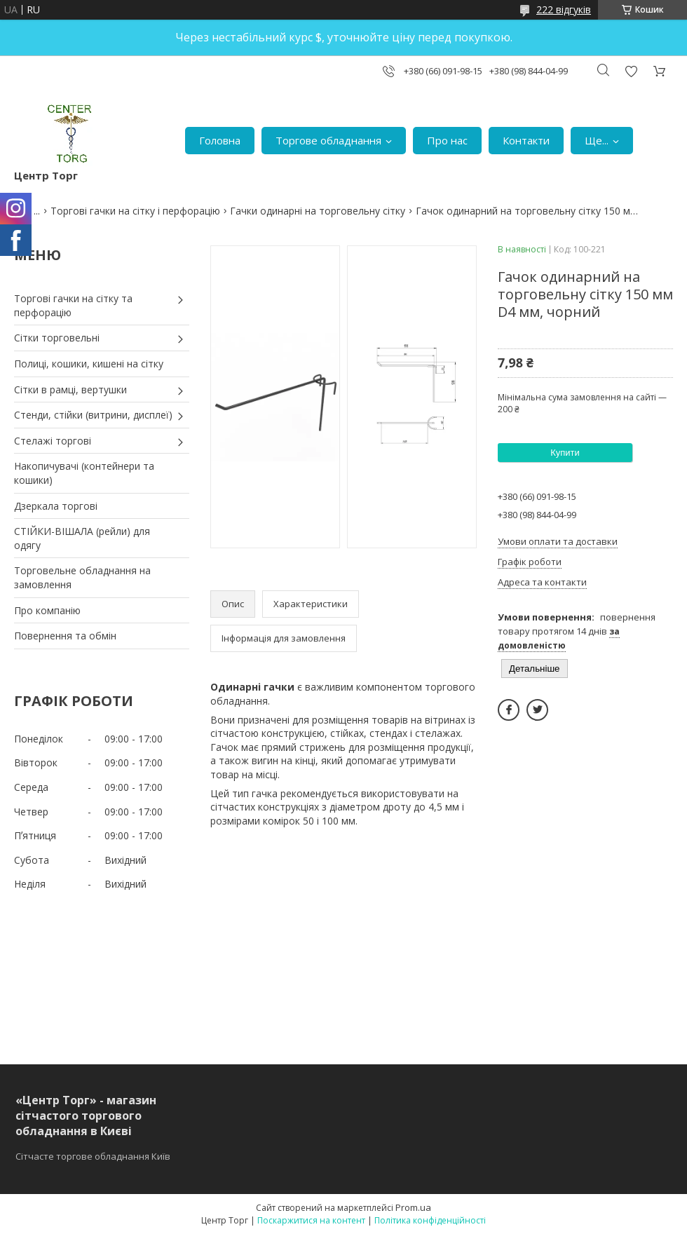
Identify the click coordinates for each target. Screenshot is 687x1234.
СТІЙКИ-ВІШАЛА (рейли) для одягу (82, 538)
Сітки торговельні (57, 337)
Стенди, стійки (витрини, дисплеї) (93, 414)
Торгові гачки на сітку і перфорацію (135, 210)
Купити (565, 452)
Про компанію (47, 610)
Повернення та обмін (65, 635)
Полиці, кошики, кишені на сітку (88, 363)
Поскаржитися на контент (311, 1220)
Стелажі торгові (52, 440)
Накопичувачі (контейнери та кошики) (84, 473)
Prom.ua (413, 1207)
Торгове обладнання (328, 140)
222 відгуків (563, 9)
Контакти (526, 140)
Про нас (447, 140)
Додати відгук (631, 71)
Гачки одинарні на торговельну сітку (317, 210)
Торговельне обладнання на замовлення (82, 577)
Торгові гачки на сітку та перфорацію (73, 305)
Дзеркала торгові (55, 506)
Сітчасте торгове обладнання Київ (92, 1156)
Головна (219, 140)
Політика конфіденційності (430, 1220)
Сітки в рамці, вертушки (70, 389)
